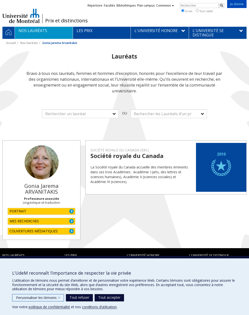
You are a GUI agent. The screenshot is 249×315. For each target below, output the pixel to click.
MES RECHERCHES (24, 221)
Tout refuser (79, 297)
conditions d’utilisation (99, 307)
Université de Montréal (21, 16)
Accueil (11, 43)
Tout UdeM (204, 11)
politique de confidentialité (49, 307)
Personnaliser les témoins (38, 297)
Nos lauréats (29, 43)
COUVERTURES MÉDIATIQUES (33, 231)
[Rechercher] (221, 5)
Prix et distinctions (66, 20)
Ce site (186, 11)
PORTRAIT (17, 211)
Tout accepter (109, 297)
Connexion (165, 5)
